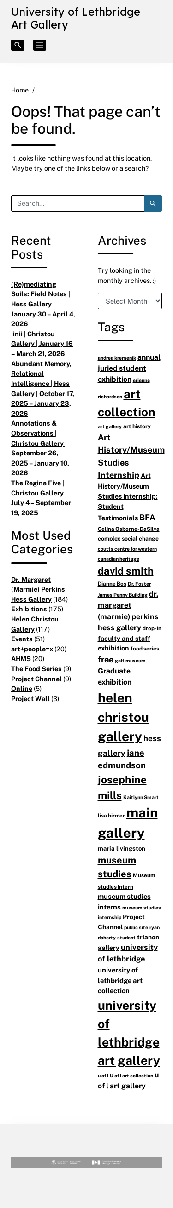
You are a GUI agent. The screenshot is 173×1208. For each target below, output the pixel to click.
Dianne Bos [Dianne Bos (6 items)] (112, 583)
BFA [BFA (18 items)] (147, 517)
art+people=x (32, 649)
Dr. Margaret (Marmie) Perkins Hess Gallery (38, 589)
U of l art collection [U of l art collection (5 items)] (131, 1075)
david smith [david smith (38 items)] (126, 570)
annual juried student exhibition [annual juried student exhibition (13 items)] (129, 368)
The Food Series (36, 669)
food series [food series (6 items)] (145, 648)
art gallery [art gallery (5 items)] (110, 426)
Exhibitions (29, 609)
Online (21, 688)
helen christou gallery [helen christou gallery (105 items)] (123, 717)
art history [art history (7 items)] (137, 426)
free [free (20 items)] (105, 659)
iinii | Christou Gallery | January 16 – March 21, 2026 (42, 343)
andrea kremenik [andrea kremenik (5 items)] (117, 358)
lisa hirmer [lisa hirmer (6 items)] (111, 815)
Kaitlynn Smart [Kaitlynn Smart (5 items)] (141, 797)
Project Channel (36, 679)
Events (22, 639)
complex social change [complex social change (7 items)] (128, 538)
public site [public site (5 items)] (136, 927)
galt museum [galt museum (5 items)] (130, 660)
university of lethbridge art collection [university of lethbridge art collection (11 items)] (120, 980)
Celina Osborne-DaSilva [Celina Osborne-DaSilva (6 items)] (129, 528)
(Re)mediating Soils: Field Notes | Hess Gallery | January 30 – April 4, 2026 (43, 304)
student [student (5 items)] (126, 937)
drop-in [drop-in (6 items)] (152, 628)
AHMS (21, 658)
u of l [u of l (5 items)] (103, 1075)
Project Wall (30, 698)
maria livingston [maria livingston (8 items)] (121, 848)
